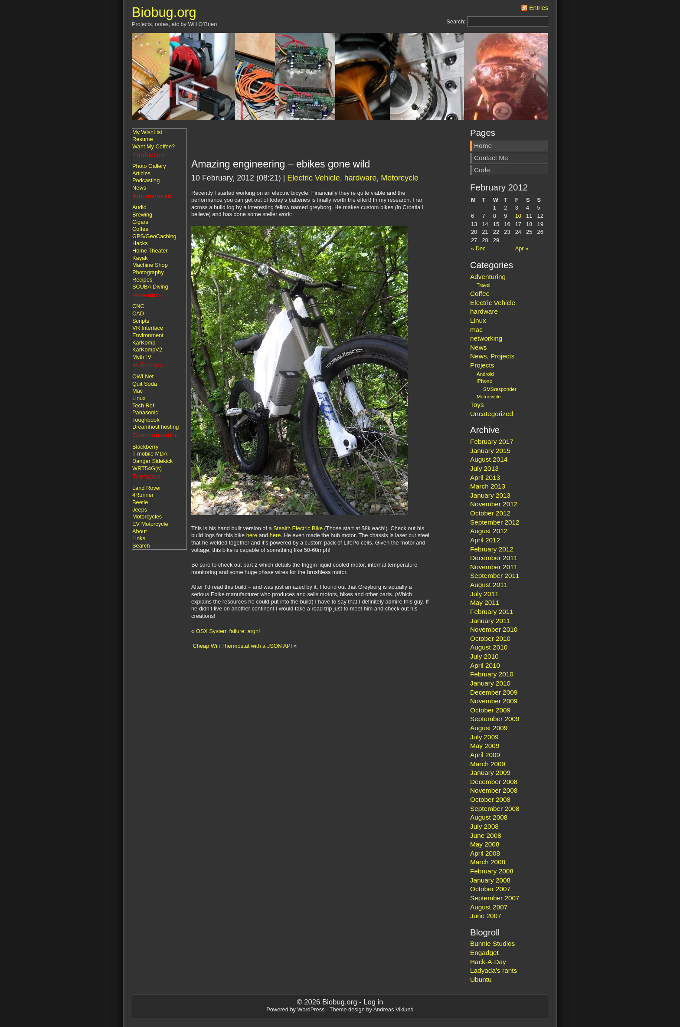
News (139, 187)
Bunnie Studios (492, 943)
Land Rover (146, 488)
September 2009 (495, 718)
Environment (147, 335)
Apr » (522, 248)
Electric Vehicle (313, 178)
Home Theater (150, 250)
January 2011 (490, 620)
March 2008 (487, 862)
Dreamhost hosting (155, 426)
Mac (137, 390)
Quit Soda (144, 384)
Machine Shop (150, 265)
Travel (483, 285)
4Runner (143, 495)
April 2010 (485, 665)
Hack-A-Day (488, 961)
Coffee (140, 229)
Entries (538, 7)
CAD (138, 313)
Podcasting (146, 180)
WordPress (310, 1009)
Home (483, 145)
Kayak (140, 258)
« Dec (478, 248)
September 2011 (495, 575)
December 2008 (493, 781)
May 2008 (484, 844)
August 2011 (488, 584)
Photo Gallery (149, 166)
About (139, 531)
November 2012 (493, 504)
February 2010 (491, 674)
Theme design (347, 1009)
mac (476, 329)
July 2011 (484, 593)
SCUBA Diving (150, 286)
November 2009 (493, 701)
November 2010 (493, 629)
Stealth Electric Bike (298, 528)
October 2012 (490, 513)
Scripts (140, 321)
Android (485, 374)
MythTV (141, 357)
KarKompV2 (147, 349)
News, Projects (492, 356)
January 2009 (490, 772)
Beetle (140, 502)
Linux (139, 398)
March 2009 (487, 764)
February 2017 (491, 441)
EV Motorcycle (150, 524)
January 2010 (490, 683)
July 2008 (484, 826)
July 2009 (484, 737)
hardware (360, 178)
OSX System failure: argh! (228, 631)
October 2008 (490, 799)
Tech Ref (143, 405)
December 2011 (493, 557)
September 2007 (495, 898)
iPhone (484, 381)
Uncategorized (491, 413)
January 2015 (490, 450)
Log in (373, 1002)
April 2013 (485, 477)
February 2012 (491, 549)
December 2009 (493, 692)
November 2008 (493, 790)
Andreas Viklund (393, 1009)
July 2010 (484, 656)
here (252, 535)
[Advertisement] (292, 146)
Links (138, 538)
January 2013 (490, 495)
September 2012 (495, 522)
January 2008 (490, 880)
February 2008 (491, 871)
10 (518, 216)
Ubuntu (481, 979)
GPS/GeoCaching (154, 236)
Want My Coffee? (153, 146)
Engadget (484, 952)
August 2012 (488, 531)
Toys (477, 404)
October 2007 (490, 888)
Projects (482, 365)
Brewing (142, 214)
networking (486, 338)
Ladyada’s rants (493, 970)
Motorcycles (147, 516)
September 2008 (495, 808)
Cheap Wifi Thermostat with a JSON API (242, 646)
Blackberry (145, 446)
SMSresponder (500, 389)
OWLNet (143, 376)
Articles (141, 173)
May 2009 (484, 745)
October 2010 (490, 638)
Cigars (140, 222)
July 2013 (484, 468)
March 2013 (487, 486)
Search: (455, 21)
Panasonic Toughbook (146, 416)
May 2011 (484, 602)
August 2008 (488, 817)
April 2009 (485, 754)
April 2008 (485, 853)
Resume (142, 139)
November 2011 (493, 567)
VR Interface (147, 328)
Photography (148, 272)
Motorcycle (399, 178)
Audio (139, 207)
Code (482, 170)
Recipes (142, 279)
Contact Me (491, 157)
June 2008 (485, 835)
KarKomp (143, 342)
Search (141, 545)
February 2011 (491, 611)
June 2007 (485, 915)
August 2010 (488, 647)
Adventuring (488, 276)
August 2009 (488, 728)
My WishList (147, 132)
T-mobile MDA (149, 453)
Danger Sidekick (152, 461)
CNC (138, 306)
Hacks (140, 243)
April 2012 (485, 540)
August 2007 (488, 907)
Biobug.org (164, 12)
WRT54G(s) (147, 468)
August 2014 (488, 459)
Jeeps (139, 509)
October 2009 (490, 710)
